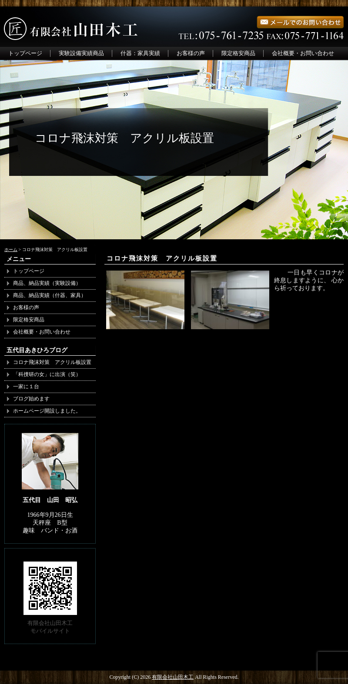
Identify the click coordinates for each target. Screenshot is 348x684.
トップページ (25, 53)
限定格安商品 (238, 53)
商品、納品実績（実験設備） (47, 283)
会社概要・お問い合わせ (303, 53)
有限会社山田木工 (173, 677)
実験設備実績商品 (81, 53)
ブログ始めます (31, 399)
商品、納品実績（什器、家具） (52, 295)
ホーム (10, 249)
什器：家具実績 (140, 53)
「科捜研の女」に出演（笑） (47, 374)
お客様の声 (191, 53)
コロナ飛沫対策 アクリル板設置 (162, 258)
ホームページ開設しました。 (47, 411)
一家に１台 (26, 386)
